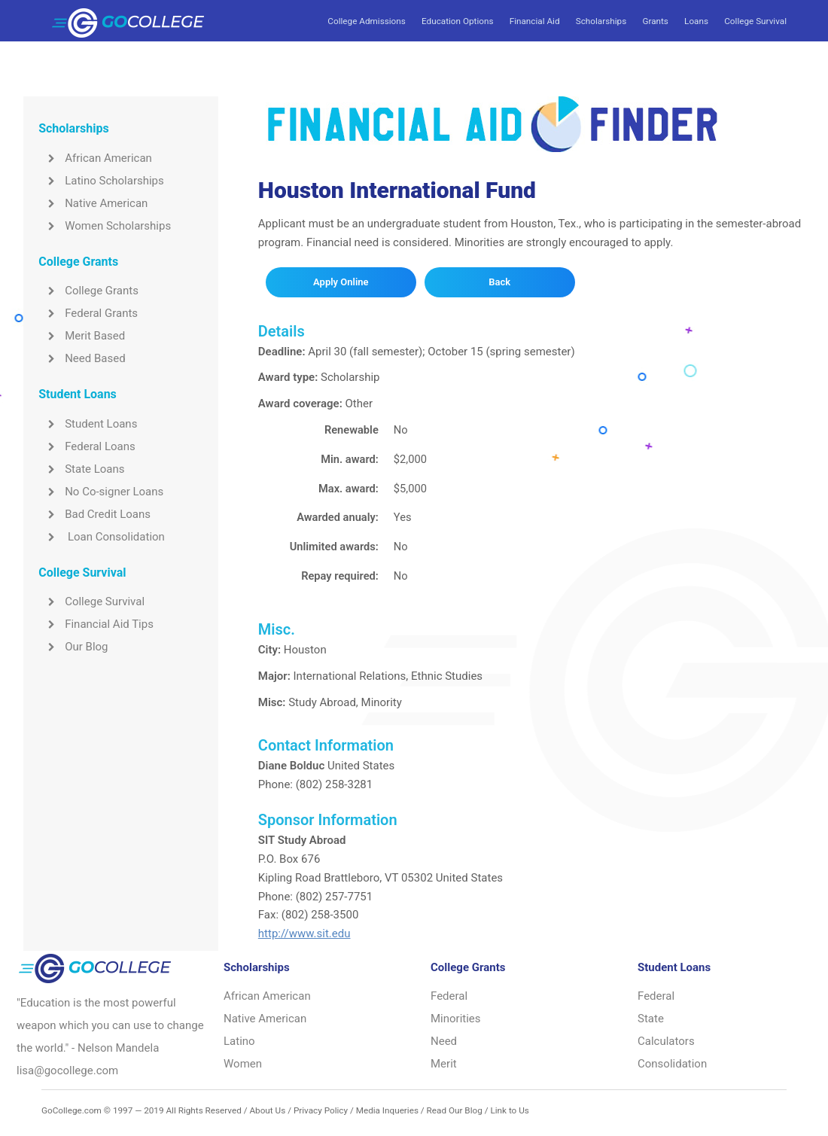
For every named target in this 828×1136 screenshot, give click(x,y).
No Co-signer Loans (100, 491)
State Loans (81, 469)
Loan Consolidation (101, 537)
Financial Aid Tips (96, 624)
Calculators (666, 1041)
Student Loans (87, 424)
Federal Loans (86, 446)
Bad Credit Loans (94, 514)
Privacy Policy (321, 1110)
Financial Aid (535, 21)
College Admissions (366, 21)
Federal (449, 996)
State (651, 1018)
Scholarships (601, 21)
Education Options (457, 21)
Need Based (81, 358)
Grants (655, 21)
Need (444, 1041)
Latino (239, 1041)
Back (499, 282)
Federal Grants (88, 313)
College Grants (88, 290)
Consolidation (672, 1064)
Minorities (456, 1018)
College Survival (755, 21)
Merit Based (81, 336)
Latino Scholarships (101, 180)
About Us (267, 1110)
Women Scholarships (104, 226)
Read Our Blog (454, 1110)
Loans (696, 21)
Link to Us (509, 1110)
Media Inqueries (387, 1110)
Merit (444, 1064)
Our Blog (73, 646)
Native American (93, 203)
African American (95, 158)
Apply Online (340, 282)
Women (243, 1064)
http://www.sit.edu (304, 933)
